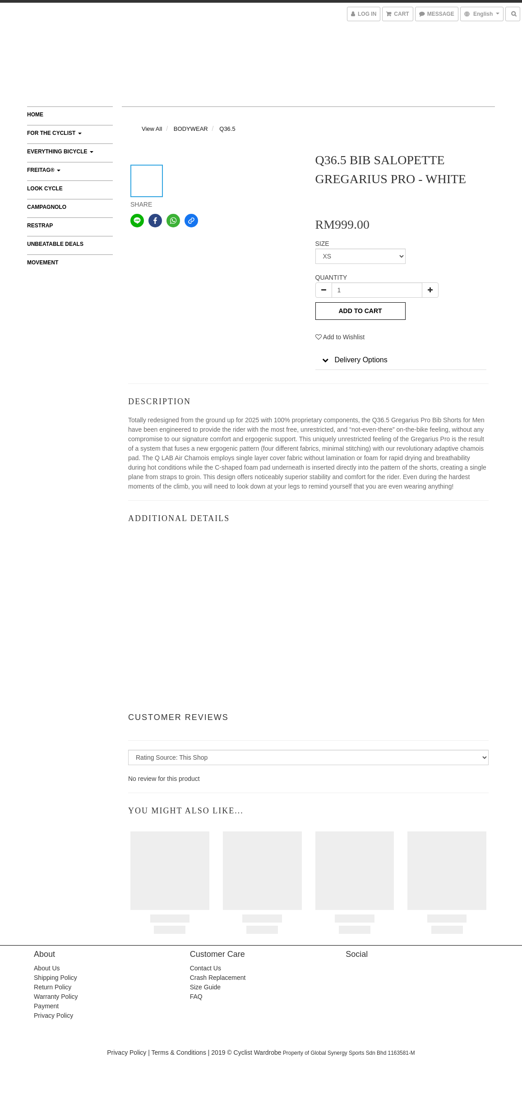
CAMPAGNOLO (46, 207)
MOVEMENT (42, 262)
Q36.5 (227, 128)
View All (152, 128)
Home (35, 114)
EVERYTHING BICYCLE (60, 151)
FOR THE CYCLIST (54, 133)
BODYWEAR (191, 128)
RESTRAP (40, 225)
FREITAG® (43, 170)
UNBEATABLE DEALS (55, 244)
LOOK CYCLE (45, 188)
